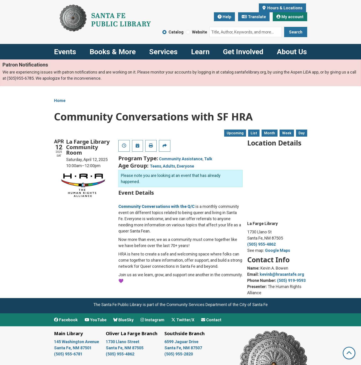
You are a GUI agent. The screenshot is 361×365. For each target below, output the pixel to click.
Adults (169, 166)
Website (199, 32)
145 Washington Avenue (76, 341)
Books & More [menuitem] (113, 51)
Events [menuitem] (65, 51)
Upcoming (235, 133)
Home (59, 100)
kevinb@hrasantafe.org (282, 274)
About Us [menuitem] (292, 51)
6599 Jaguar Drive (181, 341)
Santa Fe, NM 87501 (73, 347)
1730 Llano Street (122, 341)
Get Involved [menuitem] (243, 51)
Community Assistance (181, 158)
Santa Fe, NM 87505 (125, 347)
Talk (208, 158)
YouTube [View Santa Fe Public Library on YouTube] (95, 319)
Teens (155, 166)
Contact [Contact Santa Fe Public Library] (211, 319)
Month (269, 133)
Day (302, 133)
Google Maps (277, 250)
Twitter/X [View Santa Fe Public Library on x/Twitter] (182, 319)
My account (290, 16)
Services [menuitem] (163, 51)
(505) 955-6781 (68, 354)
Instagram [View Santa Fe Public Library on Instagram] (152, 319)
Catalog (176, 32)
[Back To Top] (349, 353)
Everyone (185, 166)
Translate (254, 16)
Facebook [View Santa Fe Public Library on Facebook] (66, 319)
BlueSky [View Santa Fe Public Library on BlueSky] (123, 319)
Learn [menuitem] (200, 51)
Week (286, 133)
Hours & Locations (284, 7)
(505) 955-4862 (261, 244)
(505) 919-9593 (291, 280)
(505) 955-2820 (178, 354)
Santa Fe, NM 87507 (183, 347)
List (254, 133)
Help (224, 16)
